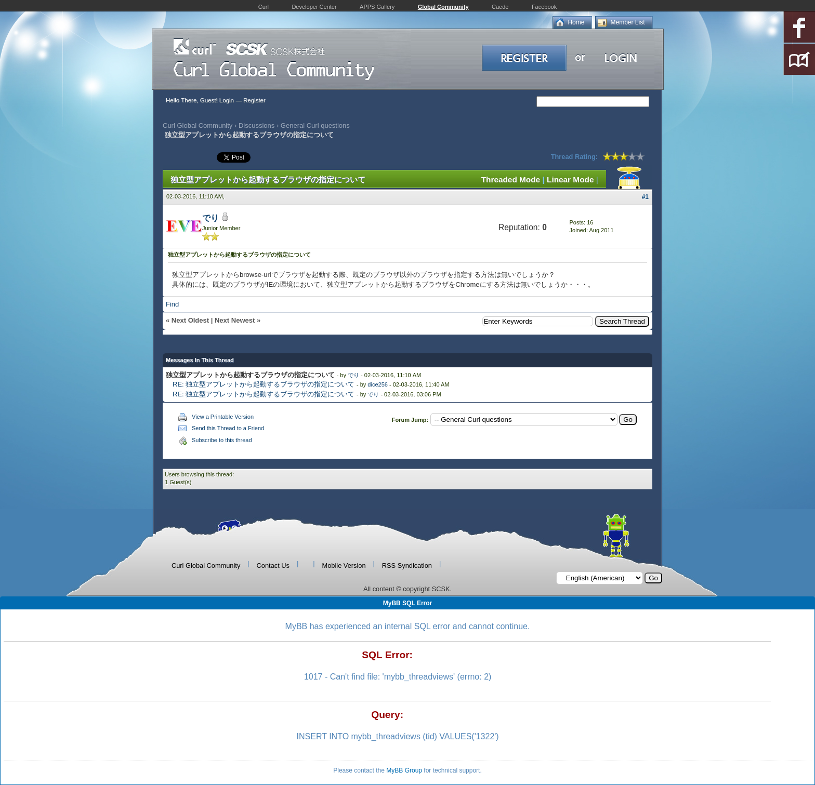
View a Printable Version (223, 417)
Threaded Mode (511, 179)
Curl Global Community (197, 125)
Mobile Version (344, 565)
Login (226, 100)
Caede (500, 7)
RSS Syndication (407, 565)
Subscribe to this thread (222, 440)
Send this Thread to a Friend (228, 428)
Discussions (256, 125)
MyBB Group (404, 770)
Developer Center (314, 7)
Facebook (544, 7)
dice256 (377, 384)
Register (254, 100)
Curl (263, 7)
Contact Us (273, 565)
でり (210, 218)
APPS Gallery (377, 7)
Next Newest (235, 320)
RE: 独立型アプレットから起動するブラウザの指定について (263, 384)
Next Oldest (190, 320)
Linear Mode (570, 179)
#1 (645, 197)
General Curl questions (315, 125)
